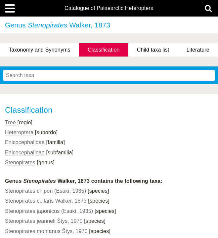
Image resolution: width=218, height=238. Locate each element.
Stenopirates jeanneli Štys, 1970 (44, 221)
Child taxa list (153, 50)
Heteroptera (19, 132)
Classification (104, 50)
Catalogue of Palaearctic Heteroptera (109, 8)
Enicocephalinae (25, 152)
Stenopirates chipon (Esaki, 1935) (45, 191)
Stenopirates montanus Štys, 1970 (46, 231)
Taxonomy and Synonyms (39, 50)
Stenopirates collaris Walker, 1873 (46, 201)
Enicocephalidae (25, 142)
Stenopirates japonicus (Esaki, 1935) (49, 211)
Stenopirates (20, 162)
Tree (10, 122)
